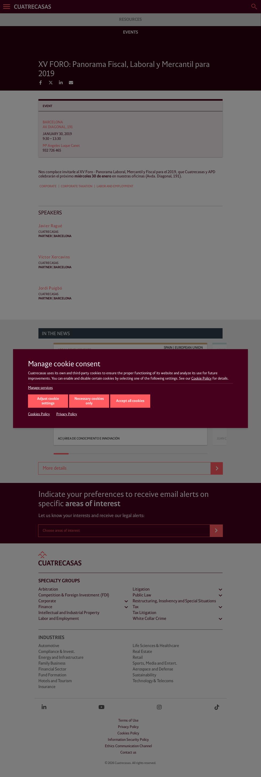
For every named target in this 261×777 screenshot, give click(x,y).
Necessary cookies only (89, 401)
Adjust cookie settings (48, 401)
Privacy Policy (66, 414)
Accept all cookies (130, 400)
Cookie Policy (201, 378)
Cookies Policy (39, 414)
